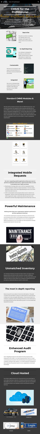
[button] (1, 2)
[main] (20, 10)
